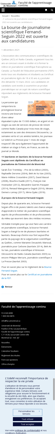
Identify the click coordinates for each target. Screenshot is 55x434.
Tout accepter (27, 424)
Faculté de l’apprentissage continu (35, 4)
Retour (8, 286)
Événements (6, 347)
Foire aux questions (9, 360)
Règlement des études (10, 355)
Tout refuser (27, 419)
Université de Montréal (8, 4)
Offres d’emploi (8, 364)
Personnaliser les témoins (29, 412)
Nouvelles (15, 16)
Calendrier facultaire (9, 351)
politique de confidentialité (27, 430)
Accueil (5, 16)
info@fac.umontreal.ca (10, 321)
